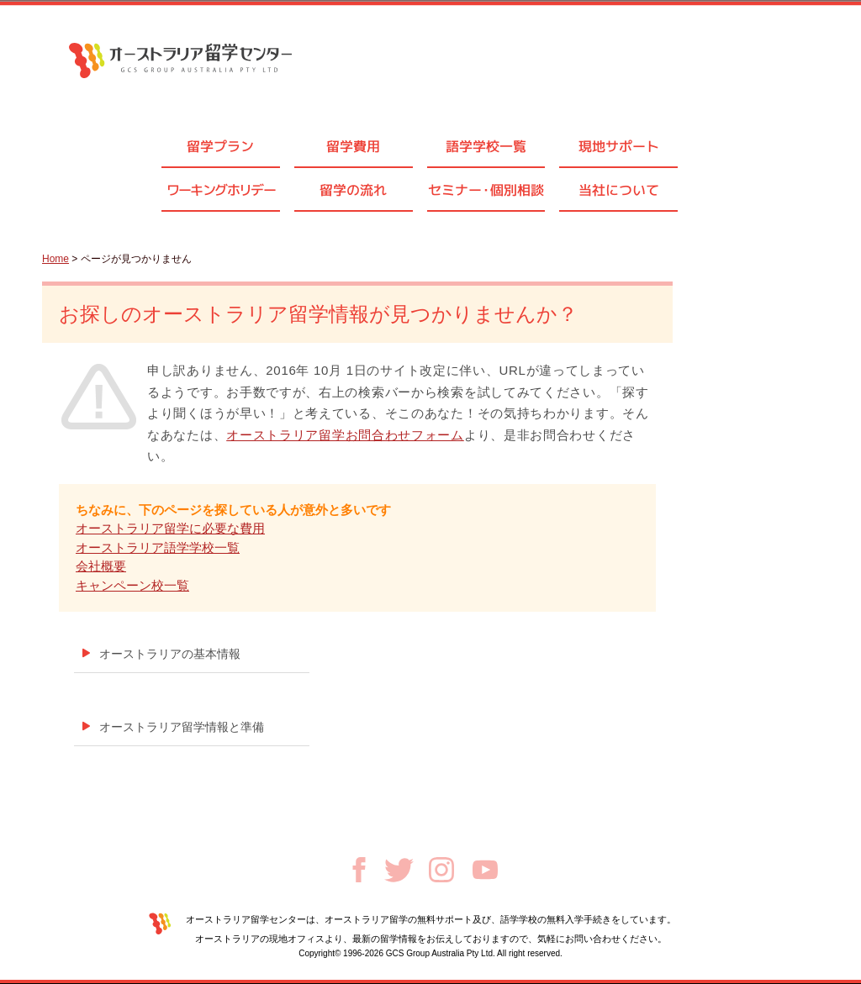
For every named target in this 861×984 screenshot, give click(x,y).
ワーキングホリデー (221, 190)
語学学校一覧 (486, 146)
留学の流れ (353, 190)
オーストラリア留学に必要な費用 (170, 528)
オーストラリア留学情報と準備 (181, 727)
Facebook (359, 869)
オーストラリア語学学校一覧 (158, 547)
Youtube (485, 869)
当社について (618, 190)
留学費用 (353, 146)
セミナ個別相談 (486, 190)
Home (55, 259)
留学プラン (220, 146)
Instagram (441, 869)
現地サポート (618, 146)
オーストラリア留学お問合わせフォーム (345, 435)
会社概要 (101, 566)
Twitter (399, 870)
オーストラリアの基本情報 (169, 653)
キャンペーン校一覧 (132, 585)
